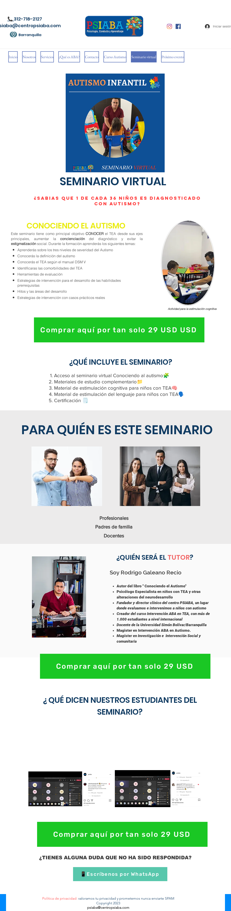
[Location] (13, 34)
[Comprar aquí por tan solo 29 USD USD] (119, 329)
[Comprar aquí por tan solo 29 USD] (125, 666)
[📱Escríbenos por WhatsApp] (120, 874)
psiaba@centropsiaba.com (108, 907)
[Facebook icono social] (178, 26)
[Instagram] (169, 26)
